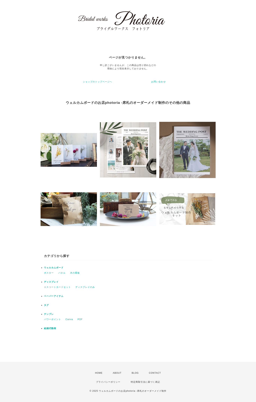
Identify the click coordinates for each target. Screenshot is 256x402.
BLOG (135, 373)
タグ (46, 305)
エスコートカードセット (57, 287)
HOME (99, 373)
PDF (80, 319)
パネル (62, 273)
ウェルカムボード (53, 267)
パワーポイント (52, 319)
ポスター (49, 273)
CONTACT (155, 373)
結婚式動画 (50, 328)
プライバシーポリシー (108, 382)
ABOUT (117, 373)
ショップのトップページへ (97, 81)
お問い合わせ (158, 81)
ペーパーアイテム (53, 296)
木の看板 (75, 273)
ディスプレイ (51, 282)
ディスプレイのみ (85, 287)
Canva (69, 319)
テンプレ (49, 314)
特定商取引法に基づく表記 (145, 382)
